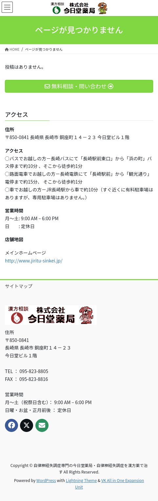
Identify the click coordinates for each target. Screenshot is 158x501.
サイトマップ (18, 286)
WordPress (46, 480)
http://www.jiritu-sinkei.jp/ (33, 260)
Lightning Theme (81, 480)
